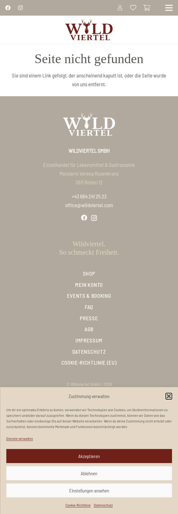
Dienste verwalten (19, 438)
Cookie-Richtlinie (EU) (89, 362)
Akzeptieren (89, 456)
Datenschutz (103, 505)
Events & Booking (89, 295)
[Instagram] (94, 218)
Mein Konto (89, 285)
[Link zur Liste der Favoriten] (133, 8)
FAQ (89, 307)
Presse (89, 318)
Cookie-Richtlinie (78, 505)
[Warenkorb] (147, 8)
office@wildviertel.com (89, 205)
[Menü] (169, 8)
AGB (89, 329)
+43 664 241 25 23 (89, 196)
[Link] (8, 7)
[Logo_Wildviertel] (89, 30)
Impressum (89, 340)
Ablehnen (89, 473)
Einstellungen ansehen (89, 490)
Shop (89, 273)
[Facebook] (84, 218)
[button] (169, 396)
